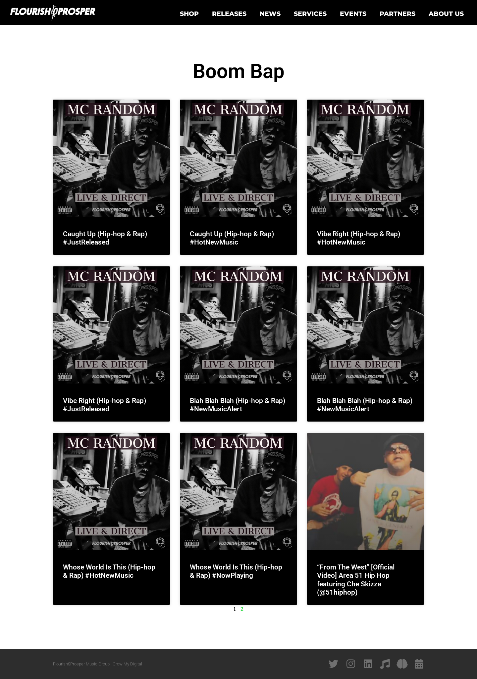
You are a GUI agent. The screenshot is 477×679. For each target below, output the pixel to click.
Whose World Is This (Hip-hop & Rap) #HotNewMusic (109, 571)
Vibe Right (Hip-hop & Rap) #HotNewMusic (358, 238)
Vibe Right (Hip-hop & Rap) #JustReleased (104, 405)
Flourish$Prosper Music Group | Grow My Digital (97, 663)
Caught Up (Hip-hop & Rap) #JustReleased (105, 238)
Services (310, 14)
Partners (397, 14)
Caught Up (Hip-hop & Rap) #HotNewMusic (232, 238)
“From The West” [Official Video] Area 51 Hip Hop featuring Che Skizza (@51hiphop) (356, 579)
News (270, 14)
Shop (189, 14)
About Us (446, 14)
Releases (229, 14)
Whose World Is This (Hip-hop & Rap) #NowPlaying (236, 571)
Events (353, 14)
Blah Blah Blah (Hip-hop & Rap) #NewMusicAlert (237, 405)
